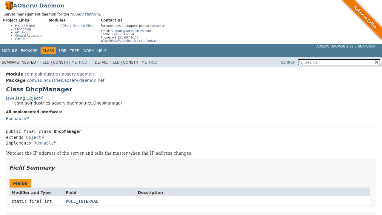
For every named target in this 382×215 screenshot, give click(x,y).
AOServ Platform (85, 14)
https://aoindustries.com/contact (133, 40)
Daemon (51, 5)
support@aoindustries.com (131, 31)
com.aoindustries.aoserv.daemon (59, 74)
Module (9, 51)
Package (29, 51)
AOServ (24, 5)
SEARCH (288, 62)
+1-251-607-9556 (125, 37)
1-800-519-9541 (124, 34)
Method (79, 62)
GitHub (20, 39)
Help (102, 51)
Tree (74, 51)
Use (62, 51)
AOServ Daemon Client (78, 25)
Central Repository (29, 35)
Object (33, 137)
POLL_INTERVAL (82, 201)
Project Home (25, 25)
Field (44, 62)
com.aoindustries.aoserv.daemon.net (65, 80)
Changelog (23, 29)
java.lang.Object (23, 98)
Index (88, 51)
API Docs (21, 32)
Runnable (16, 118)
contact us (157, 25)
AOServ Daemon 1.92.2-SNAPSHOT (346, 46)
